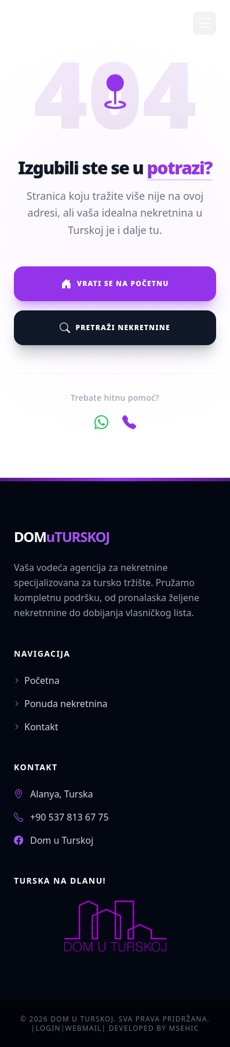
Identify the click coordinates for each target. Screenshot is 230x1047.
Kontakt (36, 726)
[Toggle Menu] (204, 23)
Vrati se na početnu (115, 284)
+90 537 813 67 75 (69, 817)
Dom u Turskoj (61, 840)
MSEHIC (184, 1028)
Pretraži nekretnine (115, 328)
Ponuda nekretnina (61, 703)
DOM (61, 536)
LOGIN (47, 1028)
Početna (37, 680)
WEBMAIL (83, 1028)
